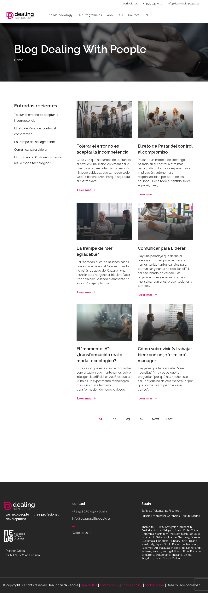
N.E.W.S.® (17, 555)
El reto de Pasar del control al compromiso (165, 149)
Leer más (84, 190)
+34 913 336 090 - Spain (89, 511)
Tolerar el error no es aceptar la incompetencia (103, 149)
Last (169, 419)
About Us (113, 15)
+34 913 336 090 (153, 3)
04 (142, 419)
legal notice (89, 585)
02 (114, 419)
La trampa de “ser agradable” (95, 251)
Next (155, 419)
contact (133, 15)
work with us (130, 3)
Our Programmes (90, 15)
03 (128, 419)
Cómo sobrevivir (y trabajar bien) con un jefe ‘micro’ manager (165, 354)
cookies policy (132, 585)
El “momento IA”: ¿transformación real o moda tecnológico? (99, 354)
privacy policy (109, 585)
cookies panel (154, 585)
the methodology (60, 15)
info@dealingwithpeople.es (184, 3)
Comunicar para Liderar (162, 248)
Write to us (82, 533)
